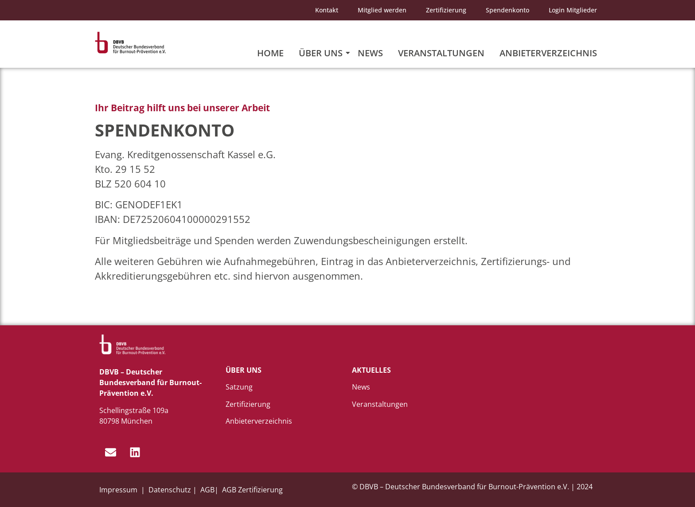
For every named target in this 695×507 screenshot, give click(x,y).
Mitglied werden (382, 10)
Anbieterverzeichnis (548, 53)
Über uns (322, 53)
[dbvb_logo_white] (132, 344)
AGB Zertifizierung (252, 490)
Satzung (239, 387)
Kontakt (326, 10)
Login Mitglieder (573, 10)
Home (270, 53)
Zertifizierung (446, 10)
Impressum (119, 490)
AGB (207, 490)
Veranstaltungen (441, 53)
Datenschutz (169, 490)
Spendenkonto (507, 10)
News (370, 53)
